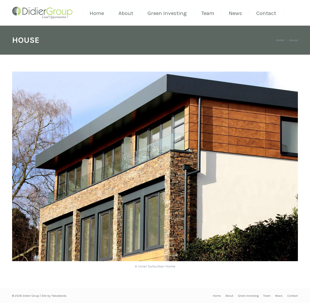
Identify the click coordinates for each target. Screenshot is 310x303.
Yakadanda (58, 295)
